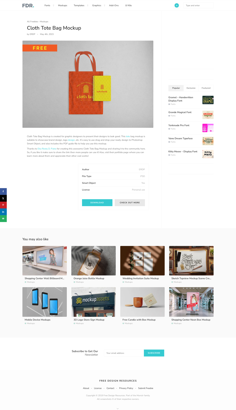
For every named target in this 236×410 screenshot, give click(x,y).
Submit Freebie (145, 388)
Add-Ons (114, 5)
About (86, 388)
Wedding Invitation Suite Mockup (141, 278)
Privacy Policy (126, 388)
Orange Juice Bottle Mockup (89, 278)
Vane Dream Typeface (180, 138)
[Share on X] (3, 198)
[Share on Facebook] (3, 191)
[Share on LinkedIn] (3, 211)
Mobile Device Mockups (37, 319)
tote (128, 136)
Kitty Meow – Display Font (182, 151)
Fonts (47, 5)
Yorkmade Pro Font (178, 125)
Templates (79, 5)
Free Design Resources (118, 380)
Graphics (96, 5)
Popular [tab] (176, 88)
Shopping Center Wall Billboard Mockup (47, 278)
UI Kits (128, 5)
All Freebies (32, 21)
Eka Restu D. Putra (47, 148)
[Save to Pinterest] (3, 205)
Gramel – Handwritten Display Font (180, 99)
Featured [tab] (206, 88)
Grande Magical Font (179, 112)
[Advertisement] (49, 182)
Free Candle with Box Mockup (139, 319)
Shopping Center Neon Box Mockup (190, 319)
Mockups (62, 5)
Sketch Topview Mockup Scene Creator (192, 278)
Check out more (130, 202)
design (71, 139)
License (98, 388)
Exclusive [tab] (191, 88)
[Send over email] (3, 218)
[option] (87, 84)
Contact (110, 388)
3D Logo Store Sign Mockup (89, 319)
